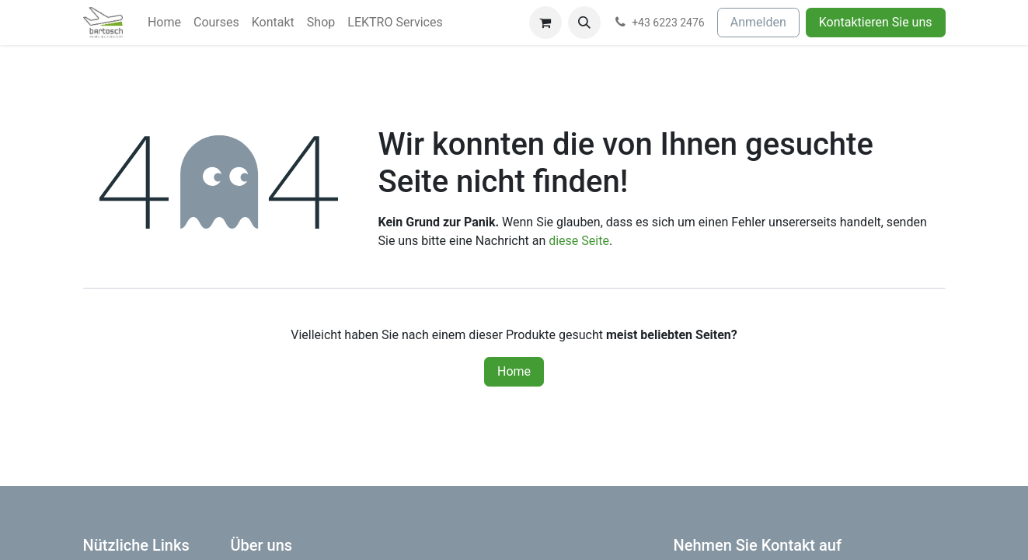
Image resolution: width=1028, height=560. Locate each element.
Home (514, 371)
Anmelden (758, 22)
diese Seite (579, 240)
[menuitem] (164, 22)
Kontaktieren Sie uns (875, 22)
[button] (584, 22)
